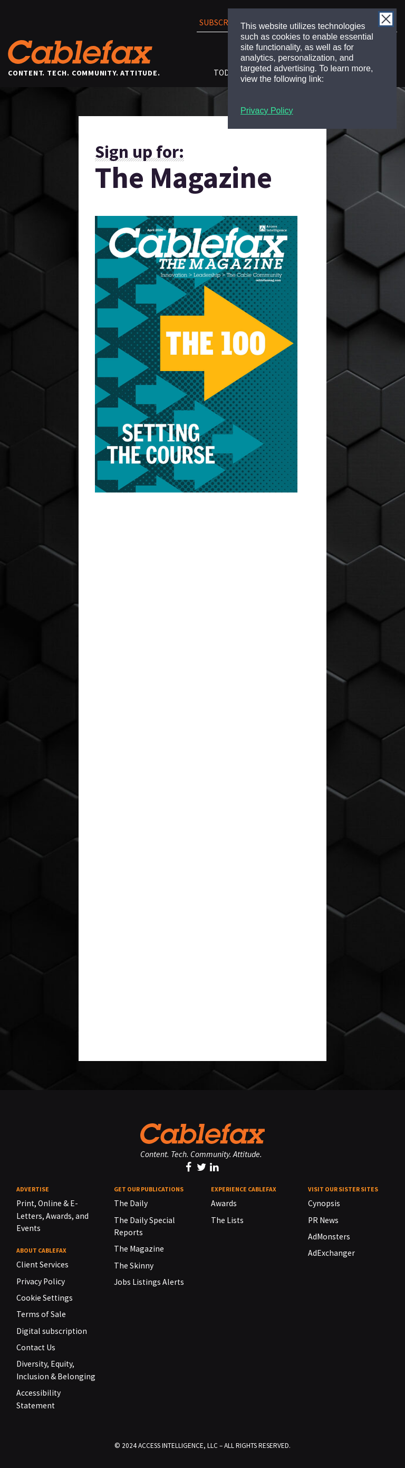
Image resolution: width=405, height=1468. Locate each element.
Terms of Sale (41, 1314)
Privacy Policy (266, 110)
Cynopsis (324, 1203)
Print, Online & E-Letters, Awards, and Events (52, 1215)
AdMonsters (329, 1237)
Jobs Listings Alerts (149, 1282)
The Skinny (133, 1266)
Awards (224, 1203)
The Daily (131, 1203)
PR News (323, 1220)
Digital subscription (51, 1331)
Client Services (42, 1264)
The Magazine (139, 1249)
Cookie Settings (44, 1298)
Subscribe (219, 22)
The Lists (227, 1220)
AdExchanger (331, 1253)
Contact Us (35, 1347)
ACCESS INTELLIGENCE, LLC (178, 1445)
